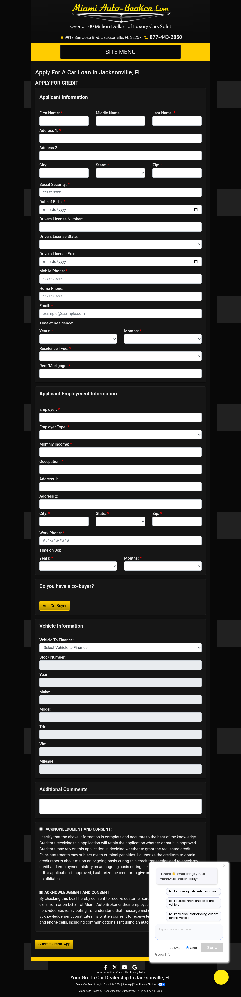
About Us (109, 972)
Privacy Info (162, 955)
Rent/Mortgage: (53, 365)
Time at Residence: (56, 323)
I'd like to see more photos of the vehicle (191, 903)
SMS (175, 947)
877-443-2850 (166, 37)
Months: (131, 331)
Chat (191, 947)
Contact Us (122, 972)
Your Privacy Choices (149, 984)
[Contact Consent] (41, 892)
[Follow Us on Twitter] (115, 967)
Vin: (42, 744)
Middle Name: (108, 113)
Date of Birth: (51, 201)
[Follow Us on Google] (134, 967)
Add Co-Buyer (55, 605)
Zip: (155, 165)
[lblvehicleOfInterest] (120, 647)
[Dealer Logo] (120, 16)
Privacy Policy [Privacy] (137, 972)
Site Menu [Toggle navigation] (120, 51)
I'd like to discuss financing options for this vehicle (194, 916)
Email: (44, 305)
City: (43, 165)
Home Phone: (51, 288)
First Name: (49, 113)
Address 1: (48, 130)
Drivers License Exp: (57, 253)
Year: (43, 674)
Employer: (48, 409)
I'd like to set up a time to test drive (192, 891)
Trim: (43, 726)
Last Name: (162, 113)
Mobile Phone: (52, 271)
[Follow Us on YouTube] (125, 967)
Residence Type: (53, 348)
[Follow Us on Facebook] (106, 967)
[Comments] (120, 806)
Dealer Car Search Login (89, 984)
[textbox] (189, 932)
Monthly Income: (54, 444)
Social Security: (53, 184)
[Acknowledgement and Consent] (41, 829)
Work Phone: (50, 533)
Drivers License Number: (61, 219)
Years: (44, 331)
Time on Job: (50, 550)
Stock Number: (52, 657)
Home (99, 972)
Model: (45, 709)
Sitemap (127, 984)
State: (101, 165)
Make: (44, 692)
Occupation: (50, 461)
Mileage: (46, 761)
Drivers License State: (58, 236)
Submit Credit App (54, 944)
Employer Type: (52, 427)
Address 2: (48, 147)
